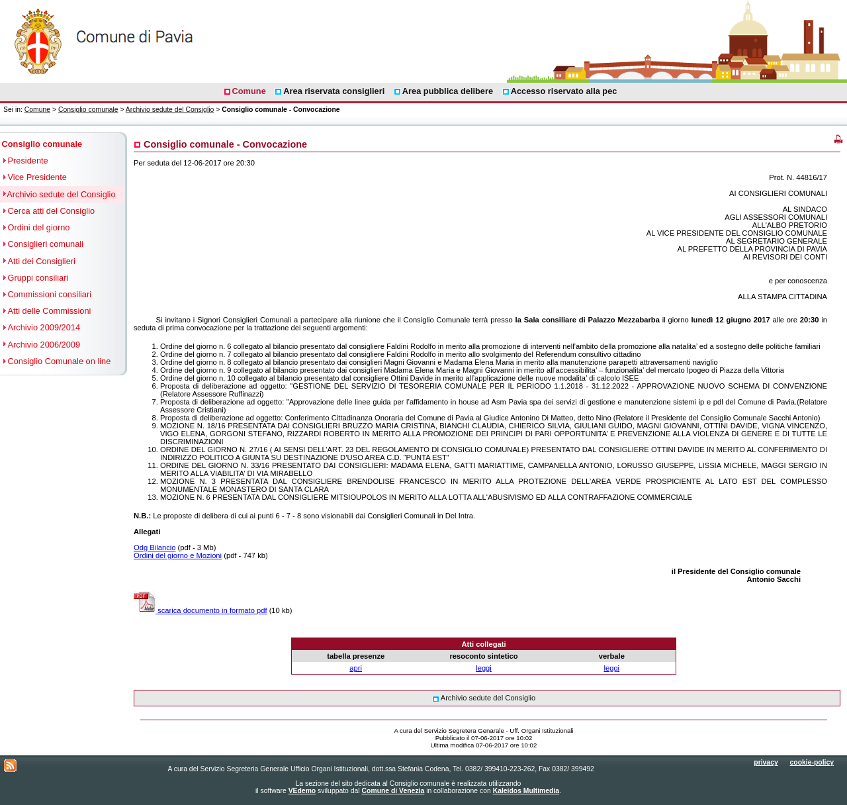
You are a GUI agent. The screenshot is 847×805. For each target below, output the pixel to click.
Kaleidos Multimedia (526, 790)
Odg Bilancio (154, 547)
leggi (484, 668)
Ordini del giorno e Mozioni (178, 555)
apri (355, 668)
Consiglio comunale (88, 109)
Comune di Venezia (393, 790)
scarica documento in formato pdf (200, 610)
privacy (766, 762)
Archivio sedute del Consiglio (170, 109)
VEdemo (302, 790)
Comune (37, 109)
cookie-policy (812, 762)
